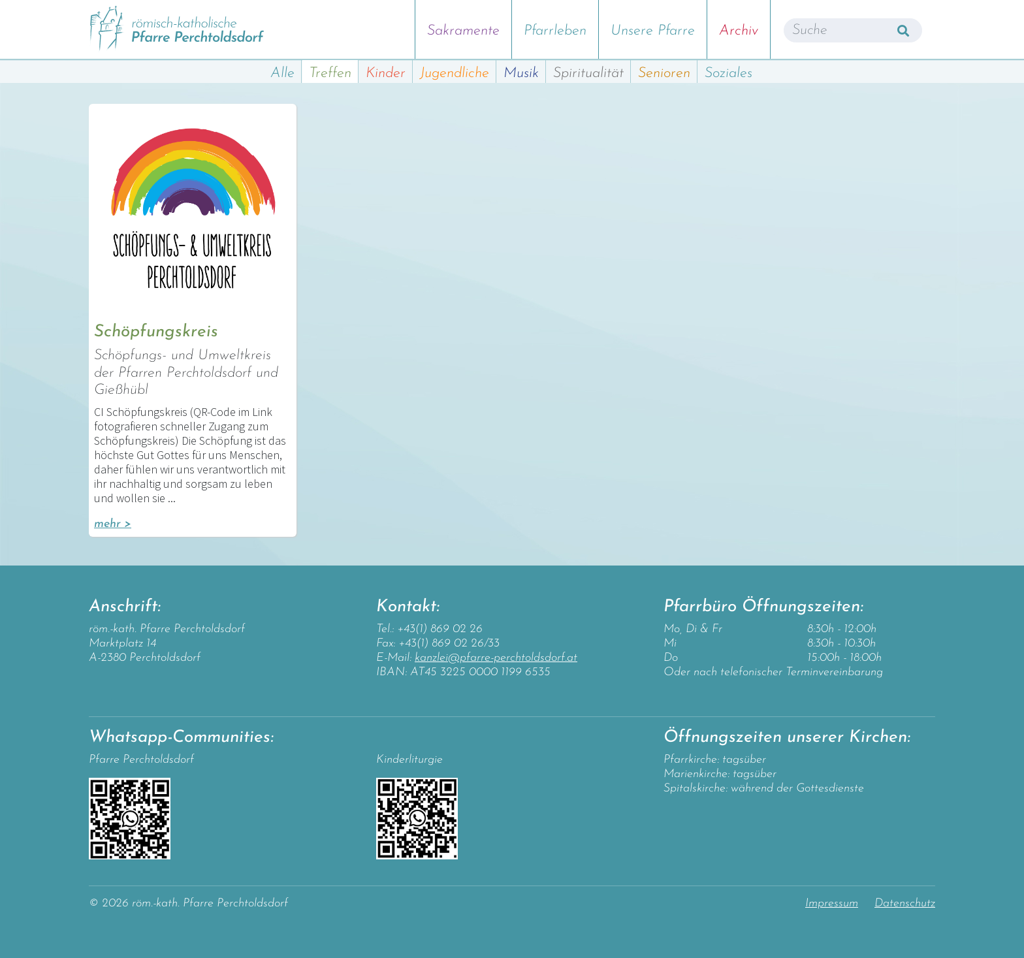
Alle (282, 73)
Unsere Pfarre (653, 31)
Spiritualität (588, 73)
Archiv (738, 31)
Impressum (831, 903)
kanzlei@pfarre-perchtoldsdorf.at (496, 658)
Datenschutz (904, 903)
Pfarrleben (555, 31)
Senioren (664, 73)
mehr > (112, 524)
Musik (521, 73)
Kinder (386, 73)
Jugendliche (454, 73)
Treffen (330, 73)
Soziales (728, 73)
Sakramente (463, 31)
